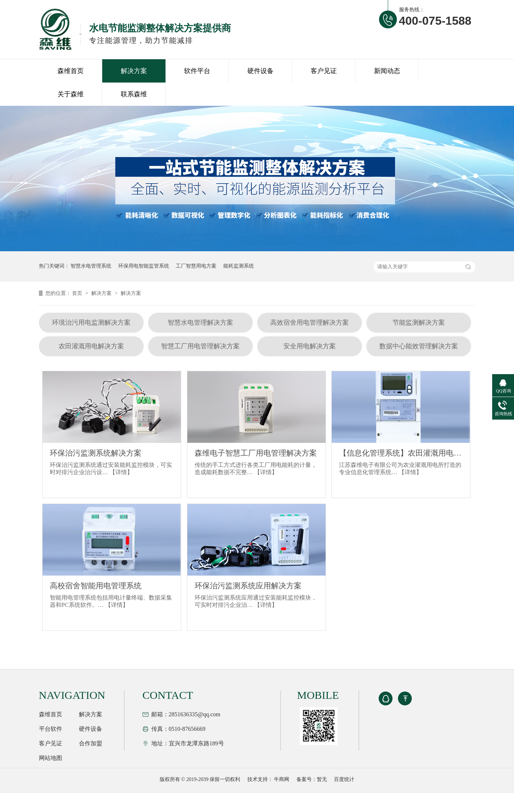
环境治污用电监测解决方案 (91, 322)
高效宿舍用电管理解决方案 (309, 322)
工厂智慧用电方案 (196, 266)
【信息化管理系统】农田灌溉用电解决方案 (401, 453)
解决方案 (134, 71)
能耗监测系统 (238, 266)
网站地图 (50, 758)
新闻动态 (387, 71)
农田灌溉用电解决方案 (91, 346)
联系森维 (134, 94)
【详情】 (121, 472)
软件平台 (197, 71)
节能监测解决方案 (419, 322)
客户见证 (324, 71)
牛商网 (281, 779)
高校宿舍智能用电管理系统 (96, 585)
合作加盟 (90, 743)
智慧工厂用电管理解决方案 (200, 346)
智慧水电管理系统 (91, 266)
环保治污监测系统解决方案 (96, 453)
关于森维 (70, 94)
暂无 (322, 779)
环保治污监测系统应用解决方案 (248, 585)
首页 (78, 293)
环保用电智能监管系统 (143, 266)
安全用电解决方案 (309, 346)
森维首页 (70, 71)
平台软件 (50, 729)
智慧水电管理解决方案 (200, 322)
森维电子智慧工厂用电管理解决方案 (256, 453)
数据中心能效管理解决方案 (418, 346)
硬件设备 (260, 71)
